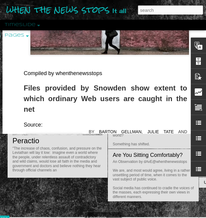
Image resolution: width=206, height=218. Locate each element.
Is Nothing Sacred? (136, 77)
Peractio (25, 141)
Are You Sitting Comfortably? (148, 155)
